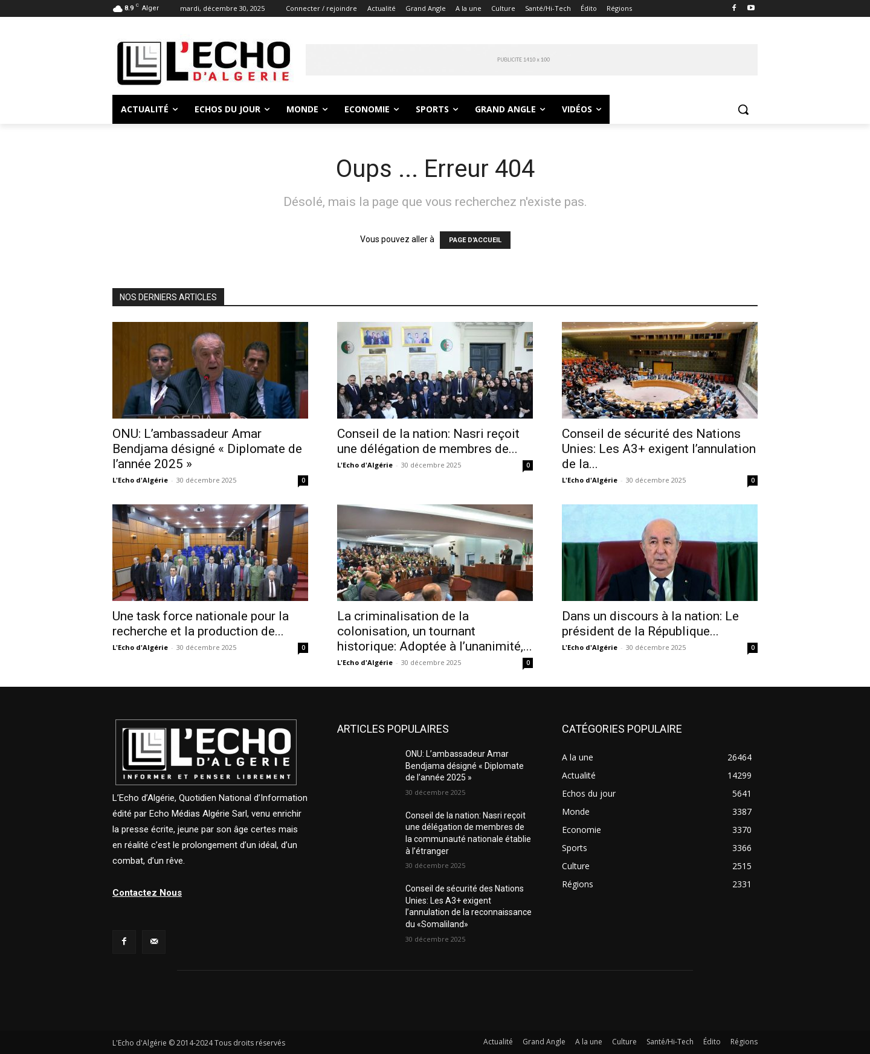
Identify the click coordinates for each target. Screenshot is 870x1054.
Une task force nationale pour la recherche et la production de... (200, 623)
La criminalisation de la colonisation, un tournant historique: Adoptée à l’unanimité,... (434, 631)
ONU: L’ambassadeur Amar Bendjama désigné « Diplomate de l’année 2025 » (207, 448)
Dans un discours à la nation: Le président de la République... (650, 623)
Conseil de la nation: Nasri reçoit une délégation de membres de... (428, 441)
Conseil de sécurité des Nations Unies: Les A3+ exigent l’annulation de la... (659, 448)
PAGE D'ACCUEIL (475, 240)
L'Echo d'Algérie (140, 479)
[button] (743, 109)
